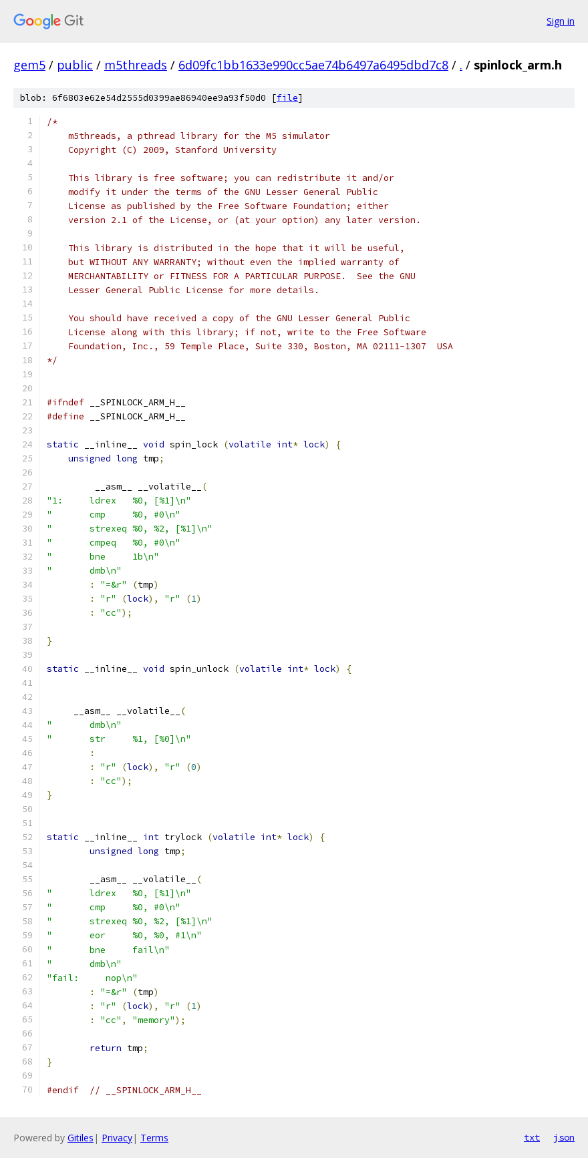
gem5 (29, 65)
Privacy (117, 1137)
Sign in (561, 21)
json (564, 1137)
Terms (154, 1137)
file (287, 98)
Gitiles (80, 1137)
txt (532, 1137)
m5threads (135, 65)
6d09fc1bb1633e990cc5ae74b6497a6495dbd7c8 (313, 65)
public (75, 65)
